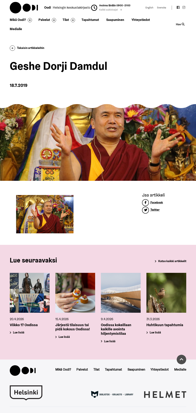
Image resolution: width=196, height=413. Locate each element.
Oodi (24, 7)
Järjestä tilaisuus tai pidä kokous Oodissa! (72, 326)
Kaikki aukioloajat (110, 9)
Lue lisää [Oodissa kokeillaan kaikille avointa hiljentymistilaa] (109, 341)
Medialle (16, 29)
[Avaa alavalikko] (29, 20)
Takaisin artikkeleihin (27, 48)
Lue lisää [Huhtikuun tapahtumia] (155, 332)
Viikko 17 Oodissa (24, 324)
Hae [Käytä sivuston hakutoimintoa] (180, 24)
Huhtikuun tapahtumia (164, 324)
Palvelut (44, 20)
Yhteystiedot (140, 20)
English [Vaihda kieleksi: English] (149, 7)
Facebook (152, 202)
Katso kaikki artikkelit (172, 261)
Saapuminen (115, 20)
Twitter (151, 209)
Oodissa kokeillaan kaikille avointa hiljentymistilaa (116, 329)
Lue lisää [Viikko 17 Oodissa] (18, 332)
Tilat (66, 20)
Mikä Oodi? (18, 20)
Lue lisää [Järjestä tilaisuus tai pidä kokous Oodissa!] (64, 337)
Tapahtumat (90, 20)
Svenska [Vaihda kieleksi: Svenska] (161, 7)
